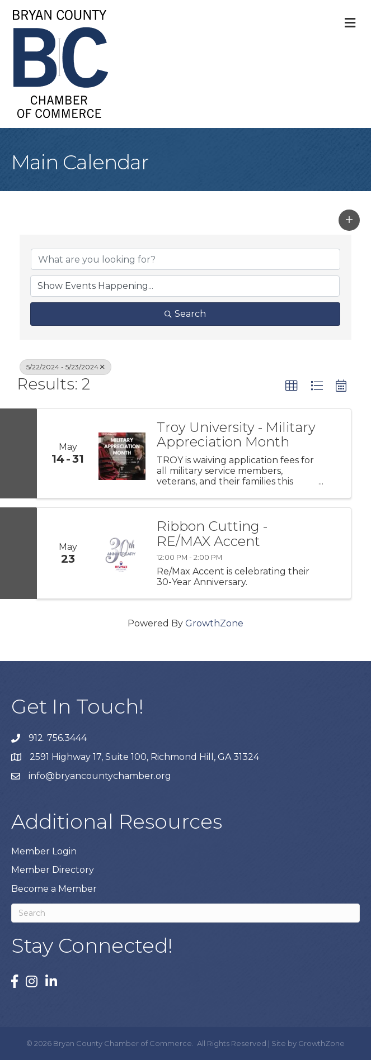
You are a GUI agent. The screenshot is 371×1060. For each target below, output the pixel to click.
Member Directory (52, 869)
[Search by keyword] (185, 259)
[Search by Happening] (185, 286)
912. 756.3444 (58, 738)
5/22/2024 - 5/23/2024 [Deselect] (65, 367)
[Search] (185, 913)
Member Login (44, 851)
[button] (349, 220)
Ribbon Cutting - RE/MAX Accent (212, 534)
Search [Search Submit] (185, 313)
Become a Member (54, 888)
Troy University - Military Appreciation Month (236, 435)
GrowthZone (214, 623)
